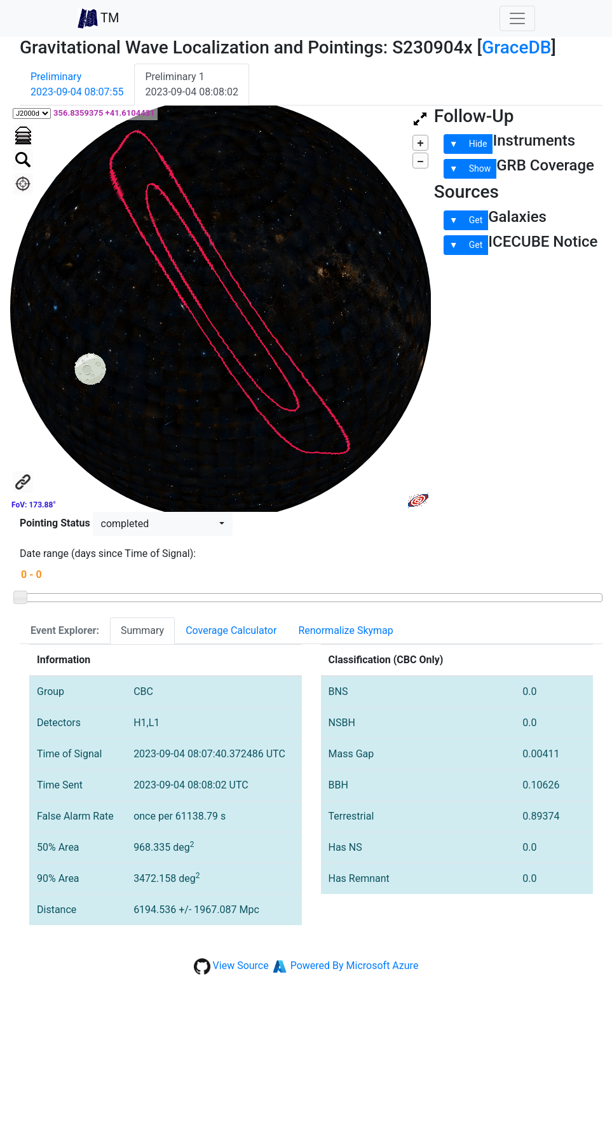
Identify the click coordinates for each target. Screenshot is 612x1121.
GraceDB (516, 47)
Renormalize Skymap (345, 630)
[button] (163, 524)
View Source (241, 965)
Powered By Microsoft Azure (354, 965)
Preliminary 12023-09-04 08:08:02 (191, 84)
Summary (142, 630)
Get (476, 220)
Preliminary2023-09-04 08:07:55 (77, 84)
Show (480, 168)
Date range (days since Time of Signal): (108, 553)
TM (98, 18)
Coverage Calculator (231, 630)
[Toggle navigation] (517, 18)
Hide (478, 144)
